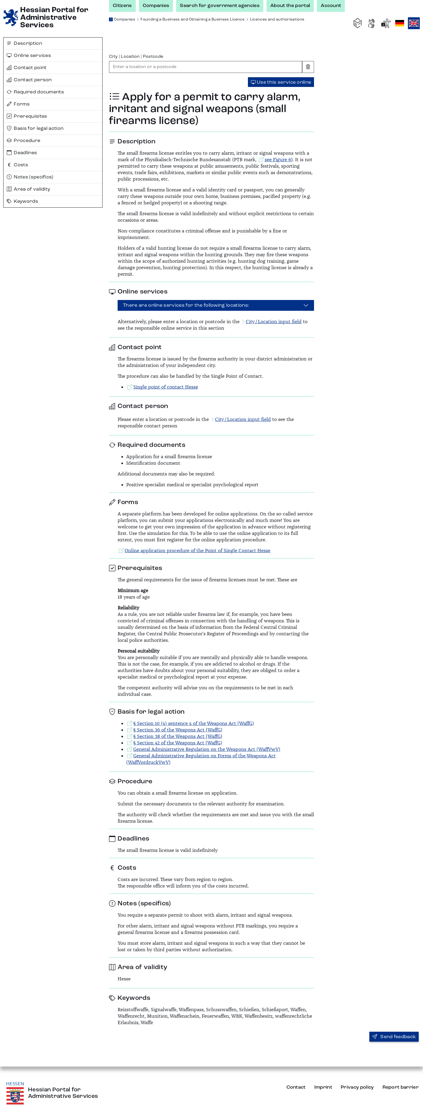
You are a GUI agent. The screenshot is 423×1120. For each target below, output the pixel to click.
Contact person (29, 80)
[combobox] (205, 67)
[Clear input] (308, 67)
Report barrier (401, 1087)
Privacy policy (357, 1087)
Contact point (27, 67)
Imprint (323, 1087)
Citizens (122, 5)
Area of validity (28, 189)
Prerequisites (27, 116)
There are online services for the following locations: (186, 305)
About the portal (290, 5)
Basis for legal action (35, 128)
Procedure (23, 140)
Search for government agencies (220, 5)
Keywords (22, 201)
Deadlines (22, 153)
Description (24, 43)
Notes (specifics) (30, 177)
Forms (18, 104)
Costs (17, 165)
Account (331, 5)
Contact (296, 1087)
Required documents (35, 92)
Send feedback (394, 1036)
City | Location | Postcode (136, 57)
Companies (156, 5)
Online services (29, 55)
